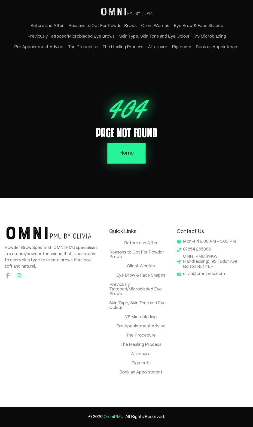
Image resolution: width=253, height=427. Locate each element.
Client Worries (155, 26)
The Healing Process (122, 47)
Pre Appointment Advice (38, 47)
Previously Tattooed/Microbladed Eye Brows (71, 36)
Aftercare (157, 47)
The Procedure (83, 47)
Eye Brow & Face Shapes (198, 26)
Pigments (181, 47)
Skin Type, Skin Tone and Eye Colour (154, 36)
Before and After (47, 26)
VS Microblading (210, 36)
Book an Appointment (217, 47)
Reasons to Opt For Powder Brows (102, 26)
